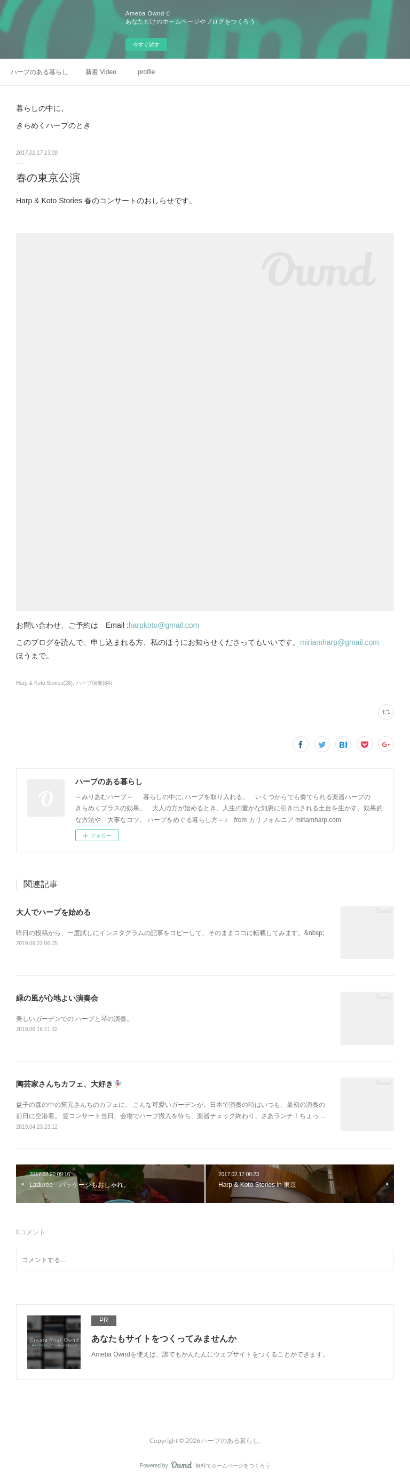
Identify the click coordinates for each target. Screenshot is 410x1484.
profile (146, 72)
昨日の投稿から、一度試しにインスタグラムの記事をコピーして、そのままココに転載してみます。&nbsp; (170, 933)
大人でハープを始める (53, 912)
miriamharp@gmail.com (339, 642)
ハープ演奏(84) (94, 683)
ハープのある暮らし (39, 72)
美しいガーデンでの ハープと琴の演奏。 (74, 1019)
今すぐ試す (146, 44)
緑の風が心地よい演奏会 (57, 998)
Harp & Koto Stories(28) (44, 683)
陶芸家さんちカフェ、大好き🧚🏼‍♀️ (69, 1084)
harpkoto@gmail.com (164, 625)
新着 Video (100, 72)
